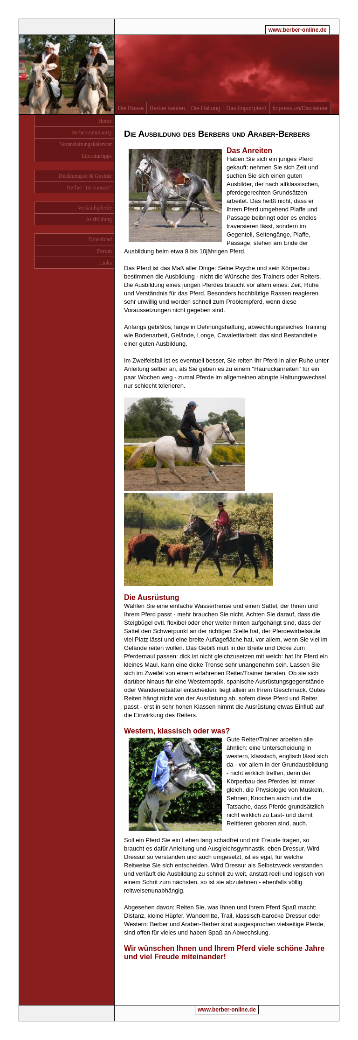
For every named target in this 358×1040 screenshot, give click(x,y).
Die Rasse (131, 108)
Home (105, 121)
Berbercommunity (91, 132)
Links (105, 262)
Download (100, 239)
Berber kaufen (167, 108)
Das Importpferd (246, 108)
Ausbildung (99, 219)
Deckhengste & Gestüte (85, 176)
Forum (104, 251)
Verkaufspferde (95, 207)
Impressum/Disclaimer (300, 108)
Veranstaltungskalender (86, 144)
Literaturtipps (97, 156)
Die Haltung (205, 108)
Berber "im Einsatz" (89, 187)
